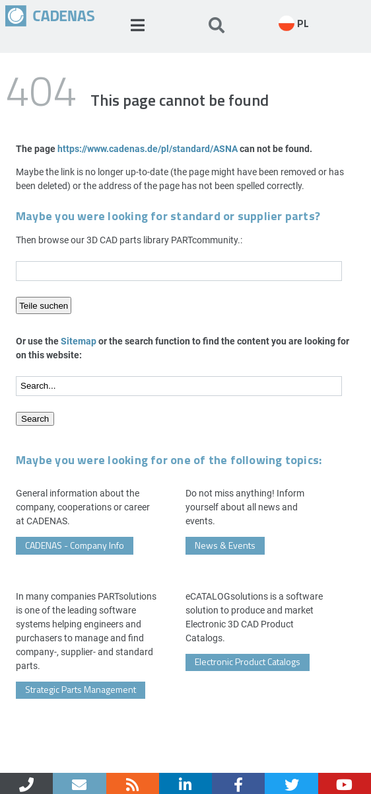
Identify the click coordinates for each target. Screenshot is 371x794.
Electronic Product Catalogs (247, 661)
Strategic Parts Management (80, 689)
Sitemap (78, 341)
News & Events (225, 545)
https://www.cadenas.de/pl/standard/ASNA (147, 148)
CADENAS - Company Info (74, 545)
